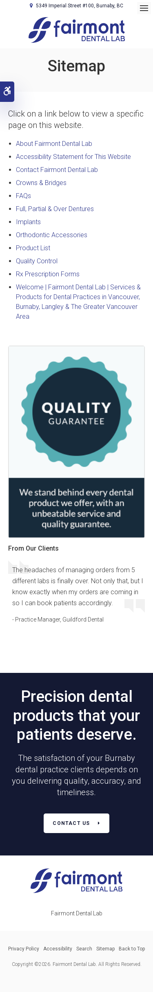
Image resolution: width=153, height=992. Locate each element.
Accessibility (57, 949)
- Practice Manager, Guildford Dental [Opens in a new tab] (58, 619)
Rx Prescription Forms (48, 274)
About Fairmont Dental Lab (54, 144)
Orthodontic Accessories (51, 235)
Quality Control (37, 261)
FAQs (23, 196)
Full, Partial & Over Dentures (55, 209)
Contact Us (71, 823)
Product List (33, 248)
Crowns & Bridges (41, 183)
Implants (28, 222)
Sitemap (105, 949)
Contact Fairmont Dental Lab (57, 170)
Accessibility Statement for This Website (73, 157)
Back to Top (132, 949)
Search (84, 949)
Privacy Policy (23, 949)
